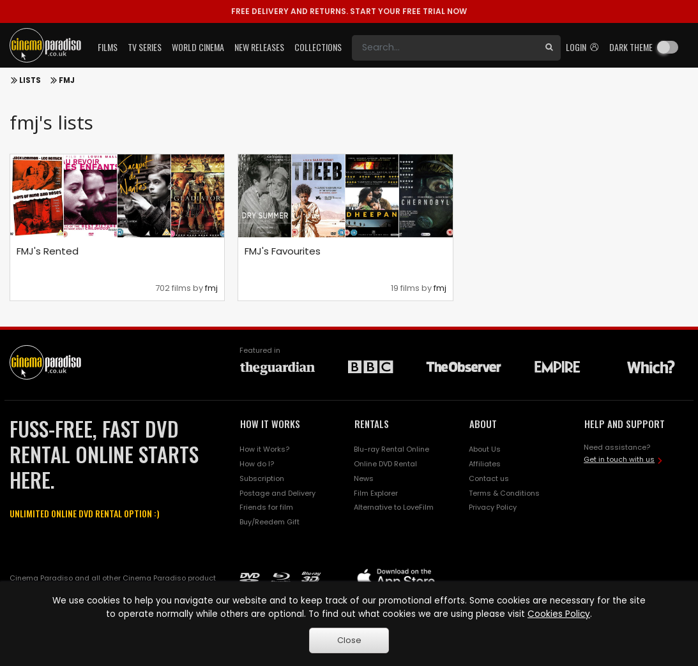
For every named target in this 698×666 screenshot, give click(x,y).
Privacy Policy (493, 507)
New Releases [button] (259, 47)
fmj (211, 288)
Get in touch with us (619, 459)
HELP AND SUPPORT (624, 424)
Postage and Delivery (277, 493)
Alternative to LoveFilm (394, 507)
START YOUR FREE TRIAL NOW (349, 11)
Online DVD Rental (385, 464)
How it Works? (264, 449)
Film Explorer (376, 493)
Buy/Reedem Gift (269, 522)
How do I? (256, 464)
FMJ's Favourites (283, 251)
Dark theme (631, 47)
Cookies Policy (558, 614)
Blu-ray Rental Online (391, 449)
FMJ (67, 80)
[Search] (445, 48)
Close (349, 640)
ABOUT (483, 424)
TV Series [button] (145, 47)
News (364, 478)
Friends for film (266, 507)
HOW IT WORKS (270, 424)
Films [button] (108, 47)
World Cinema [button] (198, 47)
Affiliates (485, 464)
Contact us (489, 478)
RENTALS (371, 424)
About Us (485, 449)
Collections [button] (318, 47)
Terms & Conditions (504, 493)
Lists (30, 80)
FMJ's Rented (48, 251)
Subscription (261, 478)
